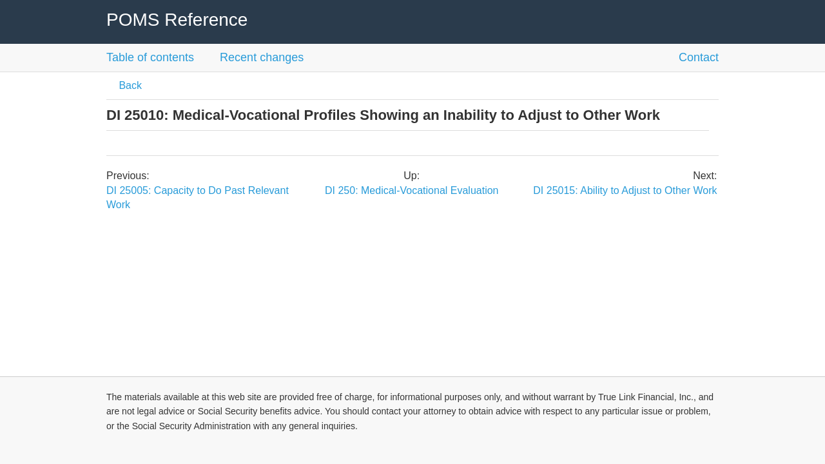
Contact (699, 57)
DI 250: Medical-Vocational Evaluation (412, 190)
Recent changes (262, 57)
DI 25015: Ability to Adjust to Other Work (625, 190)
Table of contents (150, 57)
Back (129, 85)
